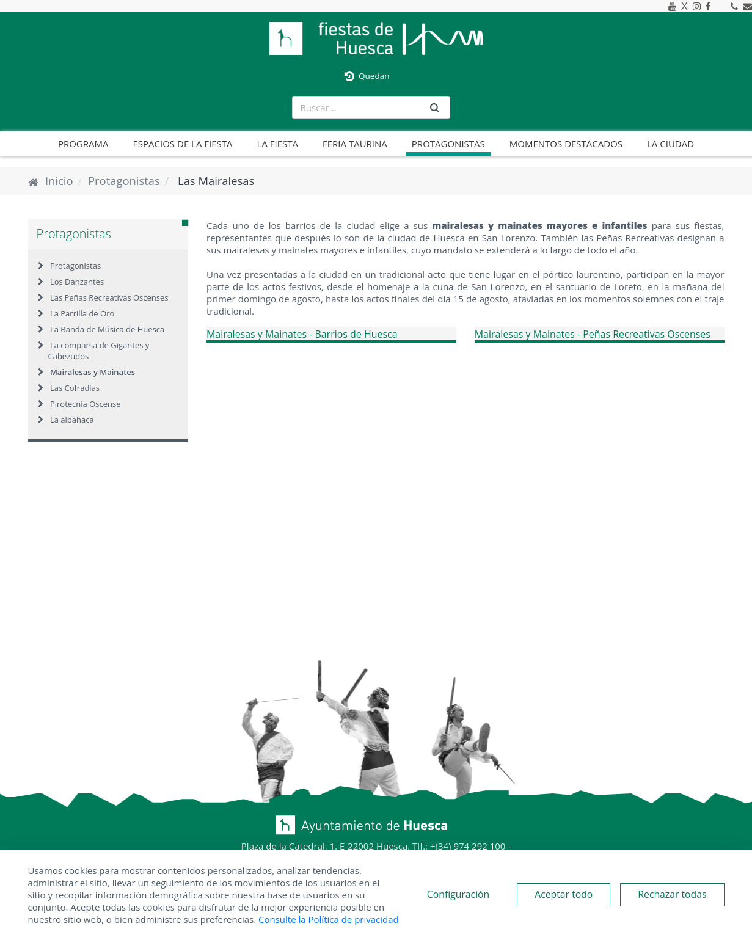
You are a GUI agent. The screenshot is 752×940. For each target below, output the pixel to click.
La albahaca (72, 419)
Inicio (59, 180)
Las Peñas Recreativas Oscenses (109, 297)
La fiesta (277, 143)
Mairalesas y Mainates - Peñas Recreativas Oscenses (593, 334)
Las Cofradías (75, 387)
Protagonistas (448, 143)
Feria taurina (355, 143)
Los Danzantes (77, 281)
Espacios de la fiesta (183, 143)
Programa (83, 143)
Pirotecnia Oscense (85, 403)
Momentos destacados (565, 143)
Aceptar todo (564, 894)
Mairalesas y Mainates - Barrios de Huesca (302, 334)
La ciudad (670, 143)
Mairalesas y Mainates (92, 371)
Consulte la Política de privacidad (328, 919)
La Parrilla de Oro (82, 313)
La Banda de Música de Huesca (107, 329)
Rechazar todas (672, 894)
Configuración (458, 894)
